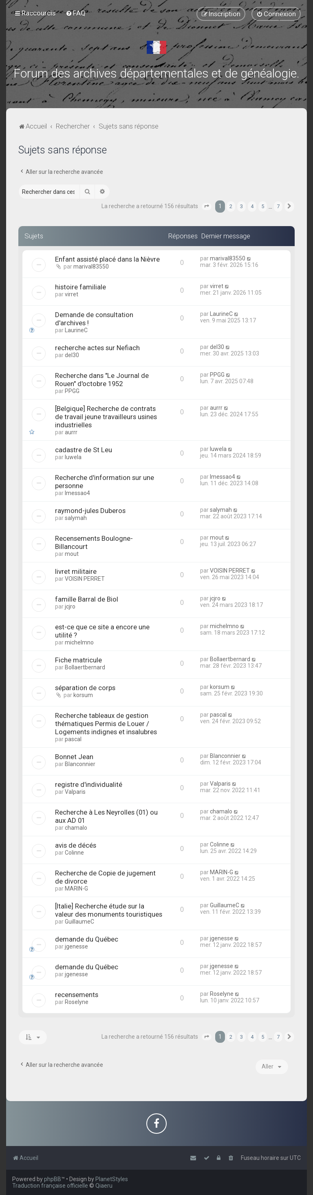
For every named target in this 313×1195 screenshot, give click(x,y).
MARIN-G (76, 888)
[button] (206, 206)
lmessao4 (77, 493)
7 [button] (278, 206)
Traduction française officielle (50, 1185)
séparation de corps (85, 688)
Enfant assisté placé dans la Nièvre (107, 259)
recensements (76, 995)
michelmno (79, 642)
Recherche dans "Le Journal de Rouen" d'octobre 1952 (102, 379)
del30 (72, 355)
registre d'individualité (88, 784)
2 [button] (230, 206)
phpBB (52, 1179)
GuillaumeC (79, 921)
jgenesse (76, 946)
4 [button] (252, 206)
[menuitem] (76, 13)
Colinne (74, 852)
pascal (73, 739)
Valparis (75, 792)
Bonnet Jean (74, 757)
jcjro (70, 606)
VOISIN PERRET (85, 578)
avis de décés (75, 845)
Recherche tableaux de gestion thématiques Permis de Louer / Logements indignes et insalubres (106, 723)
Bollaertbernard (85, 667)
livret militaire (76, 571)
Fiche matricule (78, 660)
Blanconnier (80, 764)
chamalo (76, 827)
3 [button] (241, 206)
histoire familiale (80, 287)
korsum (83, 695)
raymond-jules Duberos (90, 510)
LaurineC (76, 330)
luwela (73, 457)
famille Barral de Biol (86, 599)
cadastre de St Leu (83, 450)
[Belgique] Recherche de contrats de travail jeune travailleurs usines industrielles (106, 416)
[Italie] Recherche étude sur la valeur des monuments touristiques (108, 910)
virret (71, 294)
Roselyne (76, 1002)
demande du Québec (86, 939)
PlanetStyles (111, 1179)
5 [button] (262, 206)
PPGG (72, 391)
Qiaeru (103, 1185)
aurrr (71, 432)
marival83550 (91, 266)
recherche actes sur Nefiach (97, 348)
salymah (76, 518)
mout (72, 554)
